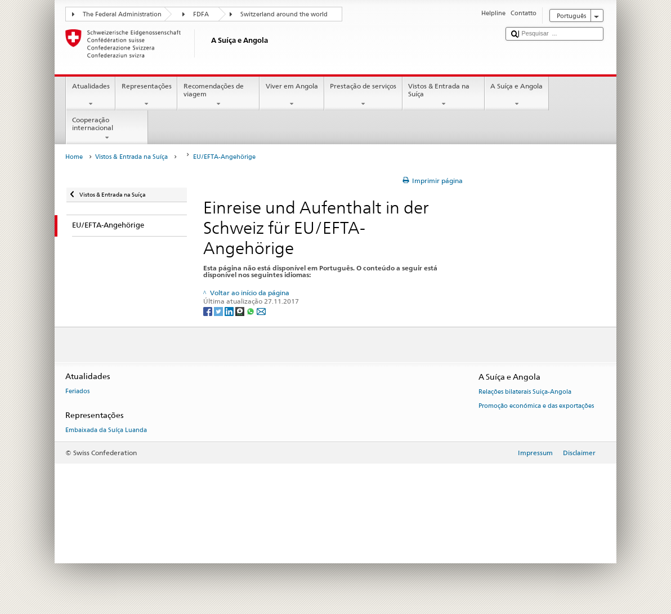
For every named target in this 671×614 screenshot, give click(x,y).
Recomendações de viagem (218, 95)
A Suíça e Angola (516, 95)
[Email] (261, 310)
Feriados (77, 391)
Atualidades (90, 95)
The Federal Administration (122, 14)
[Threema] (240, 310)
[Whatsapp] (251, 310)
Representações (146, 95)
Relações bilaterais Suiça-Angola (524, 392)
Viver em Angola (291, 95)
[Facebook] (208, 310)
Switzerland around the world (284, 14)
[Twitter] (219, 310)
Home (74, 157)
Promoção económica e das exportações (536, 406)
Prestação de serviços (363, 95)
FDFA (201, 14)
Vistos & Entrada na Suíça (443, 95)
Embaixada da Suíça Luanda (106, 430)
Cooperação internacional (106, 129)
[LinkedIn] (230, 310)
